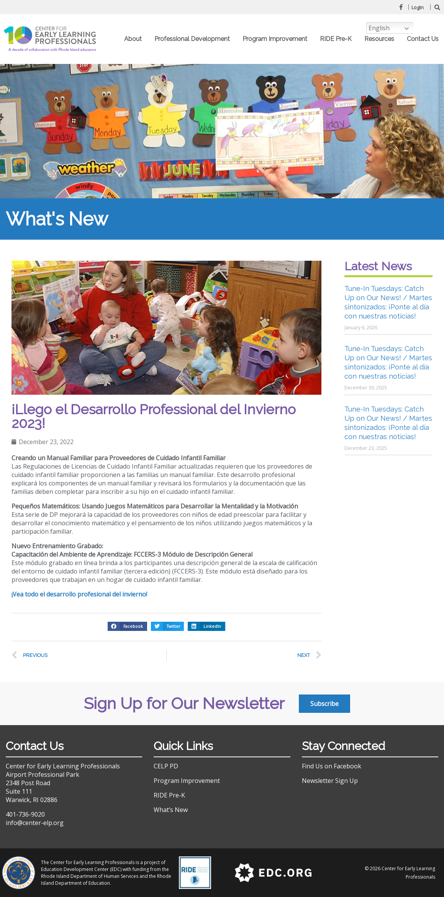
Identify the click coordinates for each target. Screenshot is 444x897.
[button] (127, 626)
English (379, 28)
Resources (381, 39)
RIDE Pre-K (338, 39)
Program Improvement (276, 39)
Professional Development (194, 39)
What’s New (171, 810)
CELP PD (166, 766)
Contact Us (423, 38)
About (135, 39)
